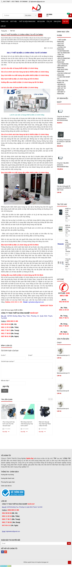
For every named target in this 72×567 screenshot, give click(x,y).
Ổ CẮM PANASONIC (63, 51)
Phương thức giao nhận (8, 482)
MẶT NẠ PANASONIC (63, 53)
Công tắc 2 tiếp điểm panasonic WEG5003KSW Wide (63, 164)
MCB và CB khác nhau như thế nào (67, 229)
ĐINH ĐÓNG (57, 21)
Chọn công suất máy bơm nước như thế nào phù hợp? (9, 423)
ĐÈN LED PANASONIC (63, 58)
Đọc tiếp (5, 431)
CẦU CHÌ (49, 21)
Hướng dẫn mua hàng (7, 474)
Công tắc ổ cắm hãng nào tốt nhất (68, 262)
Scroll (69, 562)
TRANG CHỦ (4, 21)
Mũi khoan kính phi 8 (63, 391)
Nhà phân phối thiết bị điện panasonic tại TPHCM (68, 246)
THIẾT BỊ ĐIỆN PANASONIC (27, 21)
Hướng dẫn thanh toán (7, 478)
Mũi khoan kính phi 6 (63, 408)
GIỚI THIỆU (13, 21)
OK (69, 543)
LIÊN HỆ (3, 26)
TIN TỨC (65, 21)
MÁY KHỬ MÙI (61, 86)
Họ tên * (3, 355)
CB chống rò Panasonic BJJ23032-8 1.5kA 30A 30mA (64, 141)
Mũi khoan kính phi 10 (63, 373)
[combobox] (31, 15)
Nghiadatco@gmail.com (37, 1)
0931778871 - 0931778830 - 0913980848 (14, 1)
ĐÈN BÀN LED (61, 84)
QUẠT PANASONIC (63, 64)
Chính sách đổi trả (6, 486)
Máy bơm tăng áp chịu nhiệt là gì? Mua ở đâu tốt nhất (45, 423)
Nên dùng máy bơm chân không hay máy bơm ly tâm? (27, 423)
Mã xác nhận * (5, 380)
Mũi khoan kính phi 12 (63, 355)
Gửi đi (4, 391)
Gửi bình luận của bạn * (8, 361)
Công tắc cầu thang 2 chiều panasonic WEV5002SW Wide (63, 118)
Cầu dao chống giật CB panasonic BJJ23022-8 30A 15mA (64, 188)
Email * (30, 355)
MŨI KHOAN (41, 21)
